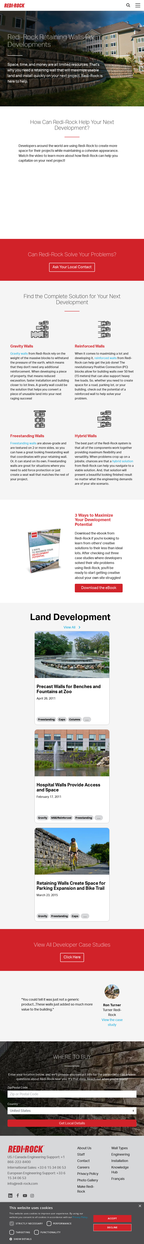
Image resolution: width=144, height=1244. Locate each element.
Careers (83, 1167)
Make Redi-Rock (85, 1188)
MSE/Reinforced (61, 817)
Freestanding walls (23, 443)
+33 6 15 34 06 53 (52, 1167)
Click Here (72, 957)
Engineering (120, 1154)
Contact (83, 1161)
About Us (84, 1148)
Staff (81, 1154)
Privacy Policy (87, 1173)
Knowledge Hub (120, 1169)
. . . (87, 719)
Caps (62, 719)
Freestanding (46, 719)
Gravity (42, 817)
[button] (49, 1239)
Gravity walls (19, 353)
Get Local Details (72, 1123)
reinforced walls (105, 358)
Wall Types (119, 1148)
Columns (74, 719)
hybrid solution (122, 461)
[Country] (72, 1110)
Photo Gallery (87, 1180)
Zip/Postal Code (18, 1087)
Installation (119, 1161)
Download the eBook (98, 587)
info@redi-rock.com (23, 1183)
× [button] (139, 1206)
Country (13, 1104)
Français (117, 1179)
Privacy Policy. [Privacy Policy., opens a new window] (80, 1217)
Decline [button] (112, 1227)
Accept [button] (112, 1218)
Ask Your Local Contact (72, 267)
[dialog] (72, 1223)
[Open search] (128, 5)
